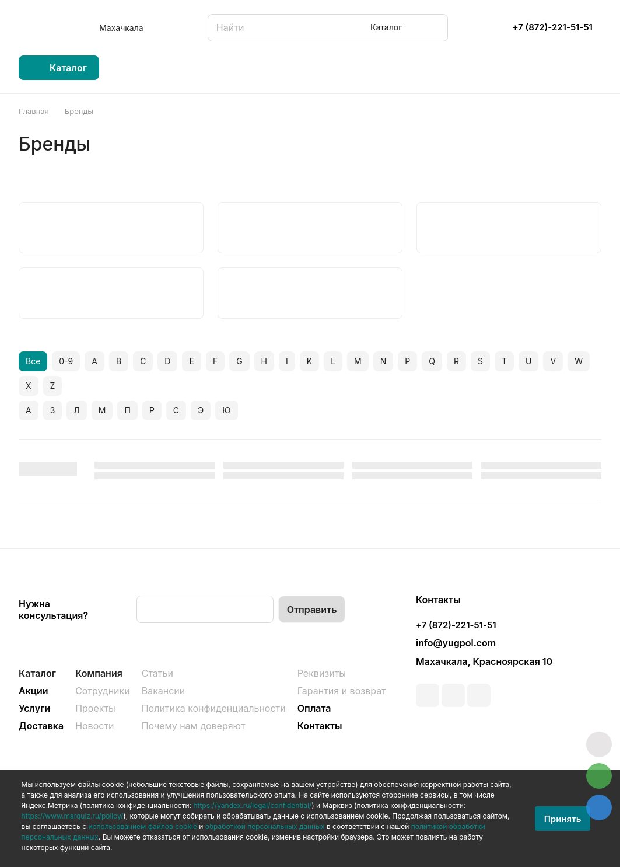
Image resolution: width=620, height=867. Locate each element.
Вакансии (163, 691)
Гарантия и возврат (341, 691)
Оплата (314, 708)
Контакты (319, 726)
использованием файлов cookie (143, 826)
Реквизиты (321, 673)
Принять (563, 818)
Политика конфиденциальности (214, 708)
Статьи (157, 673)
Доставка (41, 726)
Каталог (37, 673)
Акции (33, 691)
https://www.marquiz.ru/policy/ (73, 816)
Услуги (34, 708)
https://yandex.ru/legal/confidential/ (252, 805)
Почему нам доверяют (194, 726)
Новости (94, 726)
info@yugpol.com (456, 643)
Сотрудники (102, 691)
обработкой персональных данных (265, 826)
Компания (98, 673)
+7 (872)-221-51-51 (552, 27)
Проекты (95, 708)
